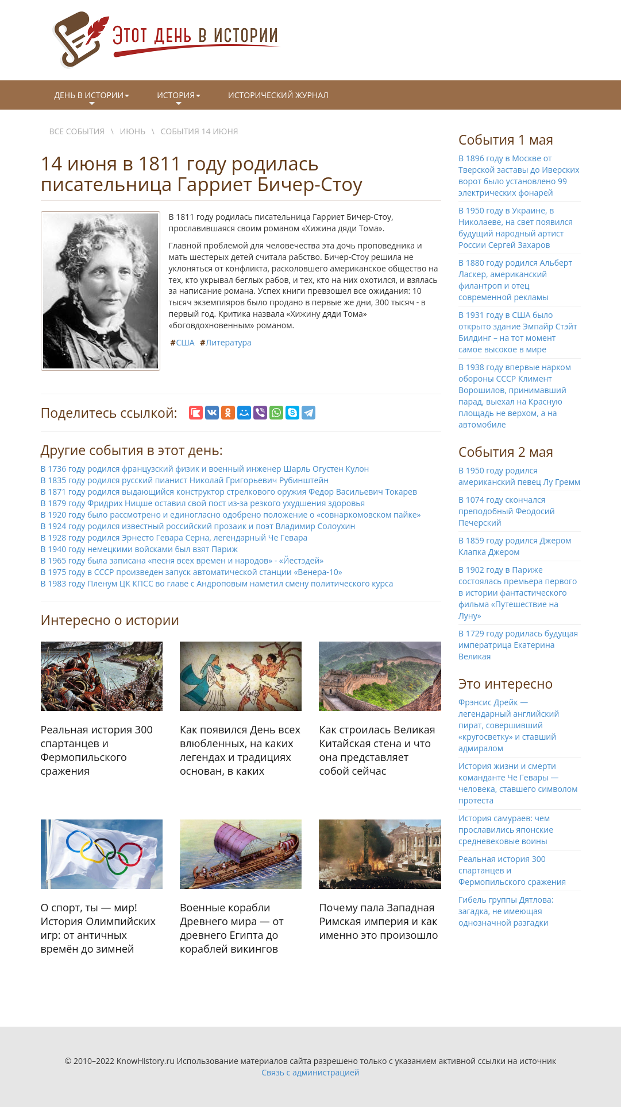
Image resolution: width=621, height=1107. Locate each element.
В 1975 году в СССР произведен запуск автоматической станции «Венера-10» (191, 571)
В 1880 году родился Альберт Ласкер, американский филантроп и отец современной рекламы (515, 279)
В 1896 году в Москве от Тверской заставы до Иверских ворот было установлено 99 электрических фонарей (519, 175)
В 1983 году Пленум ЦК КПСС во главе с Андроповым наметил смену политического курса (217, 583)
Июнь (133, 131)
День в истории (92, 99)
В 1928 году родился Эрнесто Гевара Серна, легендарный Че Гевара (174, 537)
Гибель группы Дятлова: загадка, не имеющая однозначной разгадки (506, 911)
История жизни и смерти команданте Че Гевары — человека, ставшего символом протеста (518, 783)
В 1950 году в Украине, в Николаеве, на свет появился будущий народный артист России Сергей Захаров (515, 227)
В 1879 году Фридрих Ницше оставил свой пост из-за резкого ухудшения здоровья (203, 503)
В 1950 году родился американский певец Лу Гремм (519, 476)
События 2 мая (505, 451)
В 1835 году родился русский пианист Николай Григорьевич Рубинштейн (185, 480)
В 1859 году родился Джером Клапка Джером (515, 546)
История (178, 99)
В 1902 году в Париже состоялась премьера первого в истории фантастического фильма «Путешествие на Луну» (517, 592)
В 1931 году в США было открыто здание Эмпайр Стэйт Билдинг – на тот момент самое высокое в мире (517, 332)
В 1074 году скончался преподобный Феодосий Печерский (506, 511)
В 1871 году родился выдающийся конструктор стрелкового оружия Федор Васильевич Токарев (229, 491)
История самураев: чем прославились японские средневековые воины (505, 829)
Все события (77, 131)
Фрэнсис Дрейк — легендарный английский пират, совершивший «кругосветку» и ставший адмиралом (508, 725)
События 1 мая (505, 139)
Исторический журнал (278, 95)
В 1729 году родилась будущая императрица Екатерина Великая (518, 645)
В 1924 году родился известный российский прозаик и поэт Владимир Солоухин (198, 526)
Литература (229, 342)
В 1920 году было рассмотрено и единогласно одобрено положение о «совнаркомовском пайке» (231, 514)
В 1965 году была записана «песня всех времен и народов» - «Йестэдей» (182, 560)
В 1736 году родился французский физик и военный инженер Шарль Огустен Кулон (205, 468)
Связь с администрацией (310, 1072)
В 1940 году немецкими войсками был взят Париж (139, 548)
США (185, 342)
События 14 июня (199, 131)
